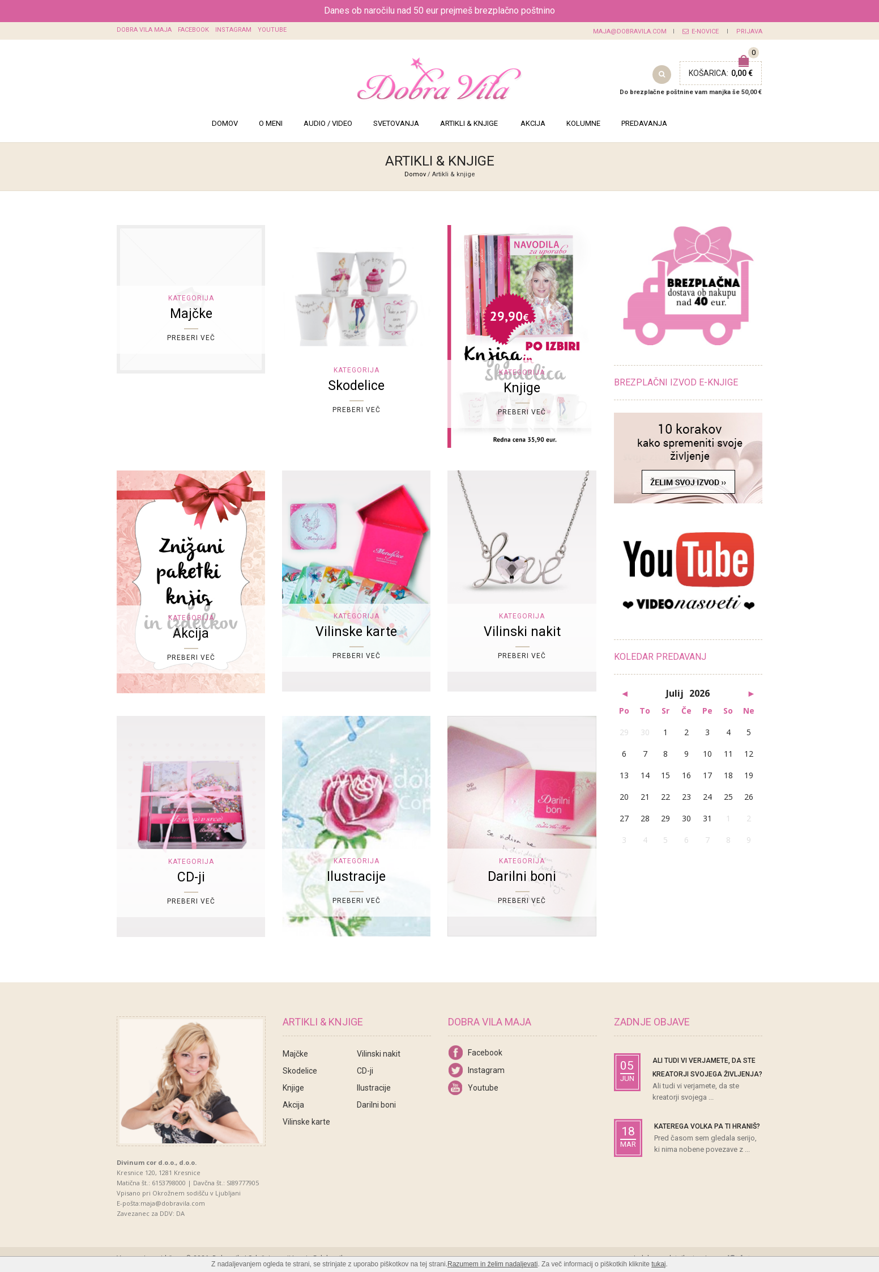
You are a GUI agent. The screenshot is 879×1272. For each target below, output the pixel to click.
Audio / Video (328, 123)
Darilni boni (376, 1104)
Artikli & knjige (469, 123)
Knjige (293, 1087)
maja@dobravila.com (630, 31)
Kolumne (583, 123)
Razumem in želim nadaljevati (492, 1264)
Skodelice (300, 1070)
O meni (271, 123)
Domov (225, 123)
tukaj (658, 1264)
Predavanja (644, 123)
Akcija (532, 123)
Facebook (193, 29)
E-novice (700, 31)
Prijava (749, 31)
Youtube (272, 29)
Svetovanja (396, 123)
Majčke (295, 1053)
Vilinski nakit (378, 1053)
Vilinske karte (306, 1121)
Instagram (233, 29)
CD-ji (365, 1070)
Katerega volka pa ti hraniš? (707, 1126)
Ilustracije (374, 1087)
